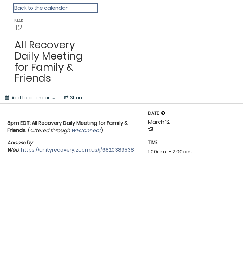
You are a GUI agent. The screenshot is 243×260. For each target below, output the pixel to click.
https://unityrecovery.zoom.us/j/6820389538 (77, 149)
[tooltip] (163, 113)
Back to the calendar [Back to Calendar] (41, 8)
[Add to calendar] (30, 97)
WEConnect (86, 130)
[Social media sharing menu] (73, 97)
